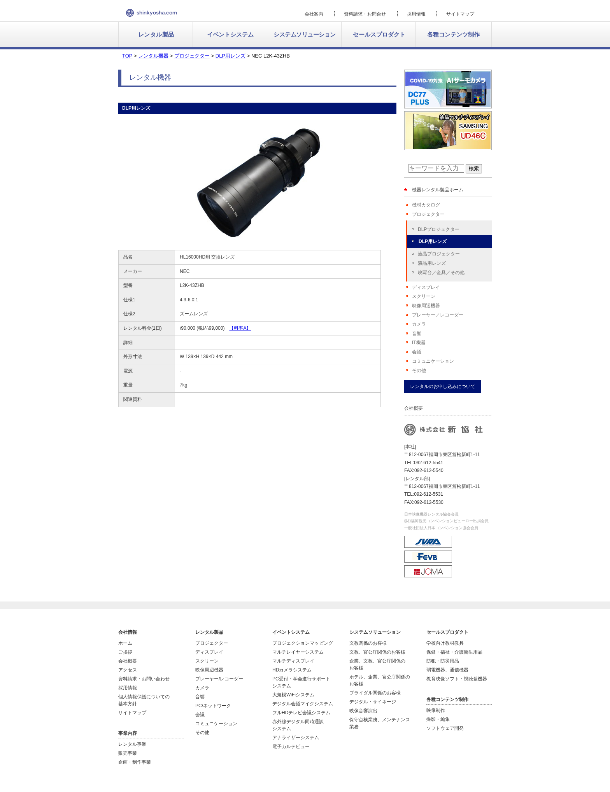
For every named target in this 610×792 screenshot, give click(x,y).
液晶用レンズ (432, 263)
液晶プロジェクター (439, 254)
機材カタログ (426, 205)
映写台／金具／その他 (441, 272)
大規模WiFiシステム (293, 695)
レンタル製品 (156, 34)
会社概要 (127, 661)
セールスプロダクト (379, 34)
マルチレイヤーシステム (298, 652)
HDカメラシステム (292, 670)
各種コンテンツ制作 (453, 34)
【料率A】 (240, 328)
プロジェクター (428, 214)
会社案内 (314, 14)
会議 (416, 352)
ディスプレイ (426, 287)
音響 (416, 333)
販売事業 (127, 753)
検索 (474, 168)
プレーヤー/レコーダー (219, 679)
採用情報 (416, 14)
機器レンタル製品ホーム (437, 189)
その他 (419, 370)
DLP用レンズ (433, 241)
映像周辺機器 (426, 305)
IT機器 (419, 342)
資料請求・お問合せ (365, 14)
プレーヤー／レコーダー (437, 315)
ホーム (125, 643)
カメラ (419, 324)
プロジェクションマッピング (302, 643)
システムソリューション (304, 34)
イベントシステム (230, 34)
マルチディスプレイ (293, 661)
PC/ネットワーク (213, 705)
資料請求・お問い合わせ (144, 679)
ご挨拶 (125, 652)
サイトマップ (460, 14)
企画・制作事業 (134, 762)
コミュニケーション (433, 361)
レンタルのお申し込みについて (442, 386)
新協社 (151, 13)
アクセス (127, 670)
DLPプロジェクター (438, 229)
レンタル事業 (132, 744)
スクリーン (423, 296)
